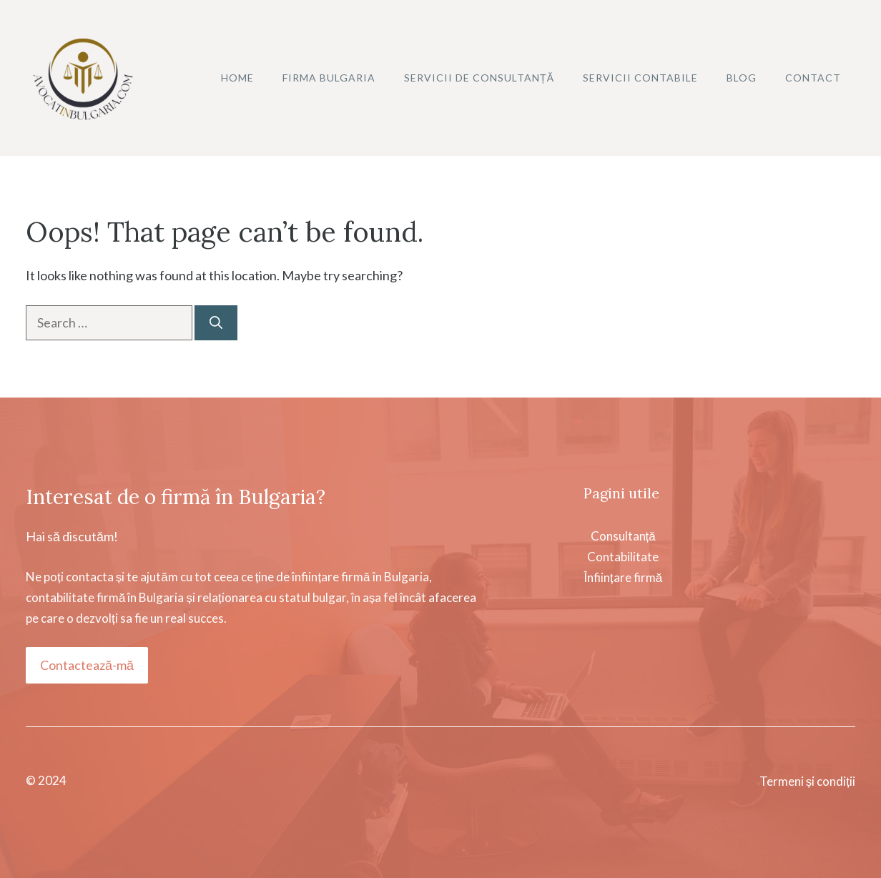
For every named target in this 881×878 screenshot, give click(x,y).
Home (237, 77)
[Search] (216, 322)
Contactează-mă (87, 665)
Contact (813, 77)
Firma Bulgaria (328, 77)
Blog (742, 77)
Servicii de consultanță (479, 77)
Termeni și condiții (807, 781)
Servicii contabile (640, 77)
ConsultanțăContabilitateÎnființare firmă (623, 556)
